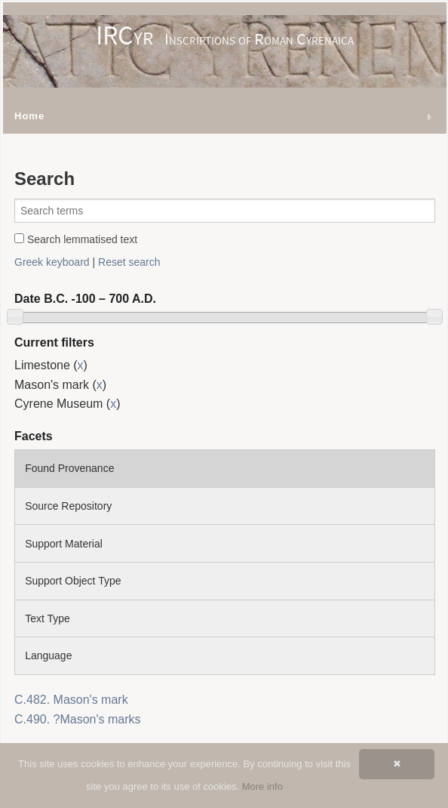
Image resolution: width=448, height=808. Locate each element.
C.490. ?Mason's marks (77, 719)
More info (262, 786)
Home (29, 116)
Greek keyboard (52, 262)
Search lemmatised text (75, 239)
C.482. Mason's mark (71, 699)
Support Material (64, 544)
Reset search (129, 262)
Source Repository (68, 506)
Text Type (47, 618)
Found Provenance (69, 468)
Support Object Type (73, 581)
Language (48, 655)
